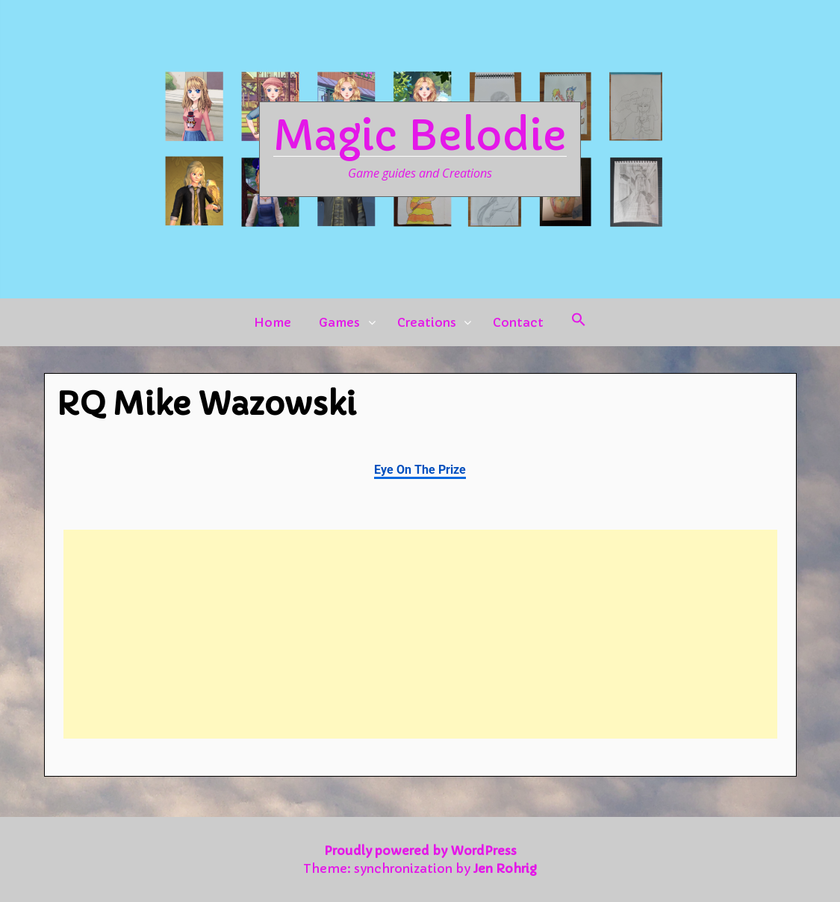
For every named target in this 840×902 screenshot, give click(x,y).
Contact (518, 322)
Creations (426, 322)
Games (339, 322)
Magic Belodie (420, 135)
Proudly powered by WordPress (420, 850)
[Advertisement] (420, 634)
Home (272, 322)
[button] (578, 322)
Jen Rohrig (505, 868)
